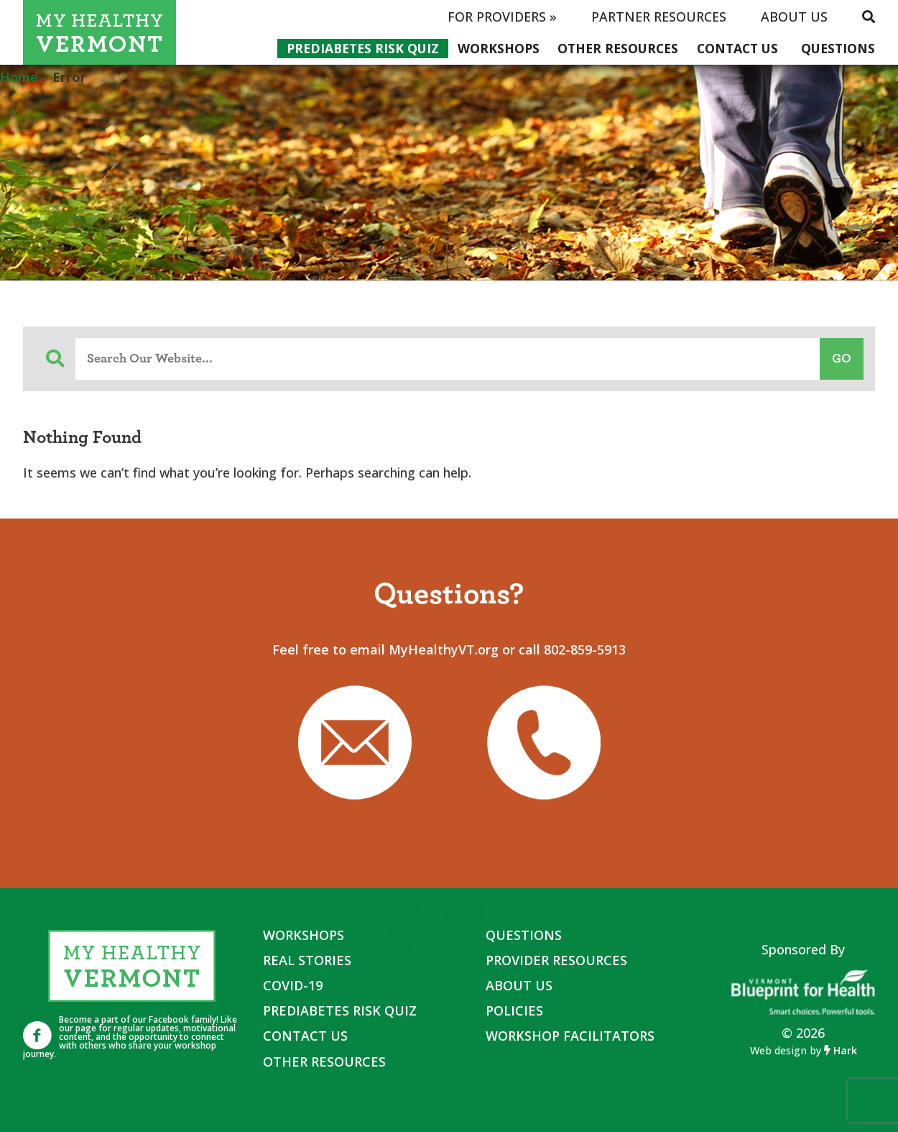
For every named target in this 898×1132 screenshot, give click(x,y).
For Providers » (502, 16)
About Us (794, 16)
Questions (838, 48)
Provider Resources (556, 960)
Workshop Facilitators (570, 1035)
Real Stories (307, 960)
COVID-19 (293, 985)
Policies (514, 1010)
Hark (840, 1050)
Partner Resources (658, 16)
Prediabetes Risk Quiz (363, 48)
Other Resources (617, 48)
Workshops (499, 48)
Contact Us (737, 48)
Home (19, 77)
